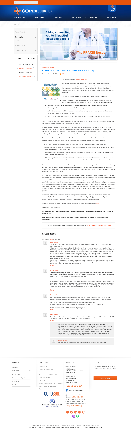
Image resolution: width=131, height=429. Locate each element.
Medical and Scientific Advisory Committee (50, 383)
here (97, 203)
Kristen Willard (54, 295)
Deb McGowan (54, 242)
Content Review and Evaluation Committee (98, 225)
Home (16, 24)
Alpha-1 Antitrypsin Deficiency (47, 386)
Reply (52, 265)
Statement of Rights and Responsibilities (88, 425)
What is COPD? (43, 366)
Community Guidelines (68, 425)
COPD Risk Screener (44, 377)
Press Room (15, 371)
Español (41, 389)
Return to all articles (48, 67)
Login (115, 1)
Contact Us (42, 380)
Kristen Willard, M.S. (81, 80)
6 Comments (64, 74)
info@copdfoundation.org (74, 406)
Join (111, 1)
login (51, 239)
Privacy (57, 425)
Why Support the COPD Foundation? (49, 375)
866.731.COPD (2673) (77, 397)
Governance (15, 381)
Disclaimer (49, 425)
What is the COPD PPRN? (46, 369)
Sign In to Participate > (26, 76)
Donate (112, 8)
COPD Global (16, 374)
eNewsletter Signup (105, 378)
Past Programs (16, 385)
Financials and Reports (18, 378)
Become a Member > (25, 68)
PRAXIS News (54, 270)
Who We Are (15, 367)
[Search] (26, 2)
